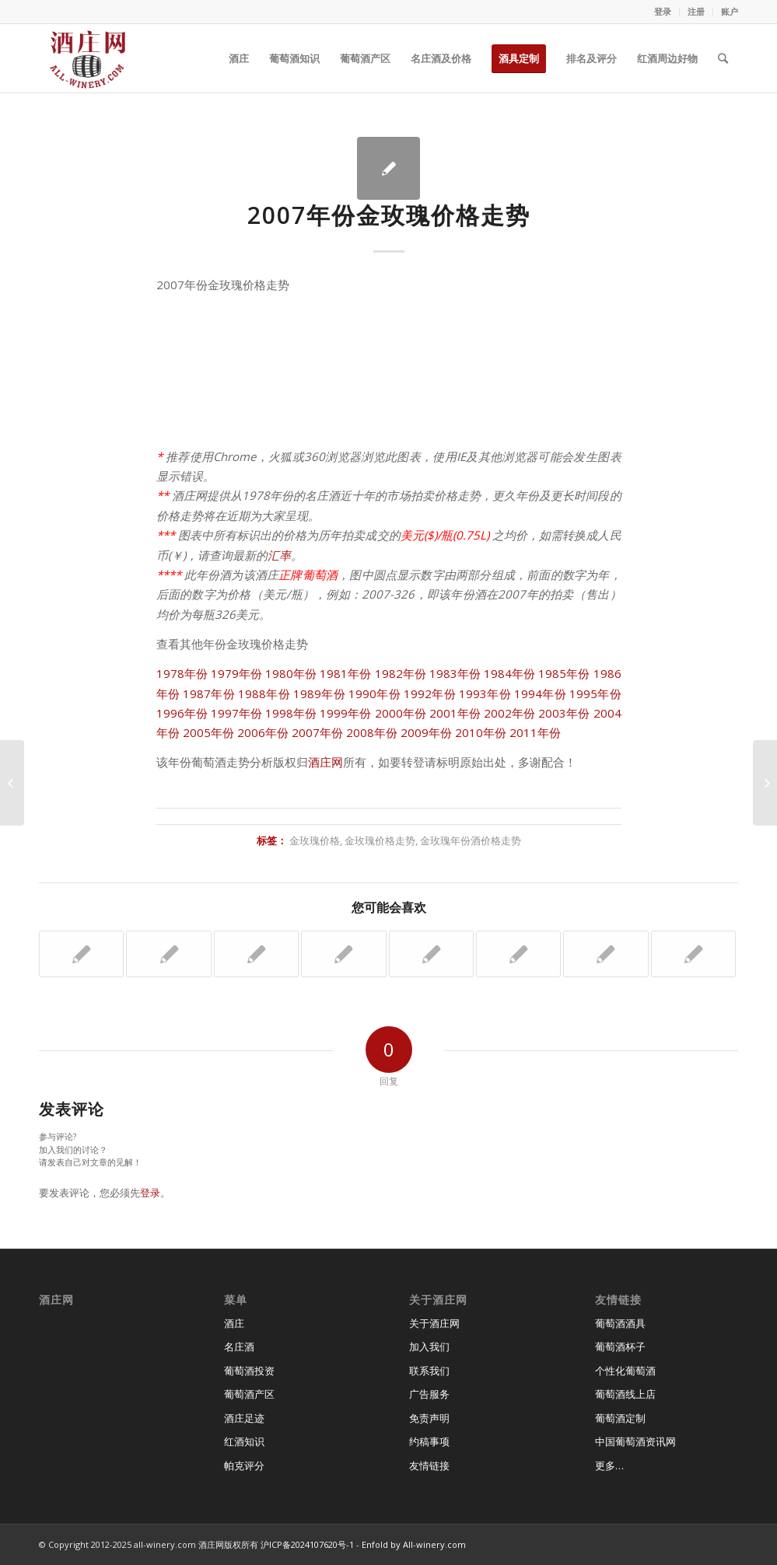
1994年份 (540, 693)
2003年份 (564, 713)
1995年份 (595, 693)
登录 (662, 11)
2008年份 (371, 732)
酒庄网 (325, 762)
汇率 (279, 555)
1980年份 (291, 673)
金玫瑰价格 (314, 840)
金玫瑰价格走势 (380, 840)
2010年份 (480, 732)
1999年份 (345, 713)
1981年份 (345, 673)
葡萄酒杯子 (620, 1347)
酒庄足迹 (244, 1418)
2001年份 (455, 713)
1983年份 (455, 673)
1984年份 (509, 673)
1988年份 (264, 693)
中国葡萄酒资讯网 (635, 1441)
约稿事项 (429, 1441)
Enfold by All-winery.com (414, 1544)
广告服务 (429, 1394)
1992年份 (430, 693)
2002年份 (509, 713)
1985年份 (564, 673)
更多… (609, 1465)
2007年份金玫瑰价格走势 (388, 215)
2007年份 (317, 732)
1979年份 (236, 673)
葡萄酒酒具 (620, 1323)
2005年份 (208, 732)
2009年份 (426, 732)
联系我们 (429, 1371)
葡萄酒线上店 (625, 1394)
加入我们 (429, 1347)
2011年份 (535, 732)
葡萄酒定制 (620, 1418)
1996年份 (182, 713)
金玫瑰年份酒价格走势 (470, 840)
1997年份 (236, 713)
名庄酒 (239, 1347)
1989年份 (319, 693)
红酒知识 (244, 1441)
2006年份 (263, 732)
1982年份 (400, 673)
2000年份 (400, 713)
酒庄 (234, 1323)
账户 (729, 11)
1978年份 (182, 673)
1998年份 (291, 713)
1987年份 (209, 693)
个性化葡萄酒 (625, 1371)
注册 (696, 11)
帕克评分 (244, 1465)
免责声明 (429, 1418)
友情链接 (429, 1465)
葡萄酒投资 (249, 1371)
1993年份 (485, 693)
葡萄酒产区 (249, 1394)
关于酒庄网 (434, 1323)
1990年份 (374, 693)
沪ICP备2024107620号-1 (307, 1544)
